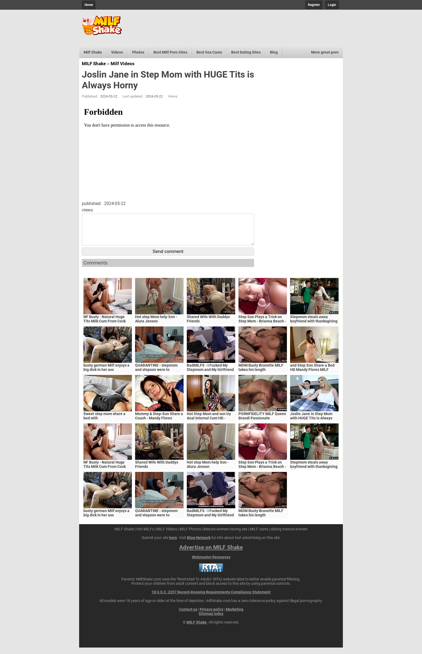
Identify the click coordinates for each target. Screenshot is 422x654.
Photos (138, 52)
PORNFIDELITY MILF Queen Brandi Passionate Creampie (262, 424)
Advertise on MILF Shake (211, 554)
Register (314, 5)
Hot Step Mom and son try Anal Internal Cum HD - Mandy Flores (209, 424)
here (173, 544)
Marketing (234, 616)
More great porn (325, 52)
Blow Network (198, 544)
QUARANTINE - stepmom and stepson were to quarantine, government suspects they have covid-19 (159, 378)
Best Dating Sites (246, 52)
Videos (117, 52)
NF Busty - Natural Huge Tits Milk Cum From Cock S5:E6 (104, 327)
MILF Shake (94, 63)
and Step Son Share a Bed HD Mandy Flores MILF (312, 374)
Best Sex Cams (209, 52)
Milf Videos (123, 63)
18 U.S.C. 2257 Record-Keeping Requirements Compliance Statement (211, 598)
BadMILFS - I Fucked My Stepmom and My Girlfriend (210, 374)
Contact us (188, 616)
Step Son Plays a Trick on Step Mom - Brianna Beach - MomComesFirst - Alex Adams (262, 329)
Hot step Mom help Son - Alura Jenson (156, 325)
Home (89, 5)
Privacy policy (211, 616)
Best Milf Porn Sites (170, 52)
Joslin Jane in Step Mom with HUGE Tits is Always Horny (311, 424)
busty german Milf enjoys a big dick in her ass (106, 374)
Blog (274, 52)
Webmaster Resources (211, 563)
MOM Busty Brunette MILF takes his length (260, 374)
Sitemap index (211, 620)
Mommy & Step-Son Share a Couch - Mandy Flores (159, 422)
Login (332, 5)
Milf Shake (93, 52)
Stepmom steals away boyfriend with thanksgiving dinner (313, 327)
